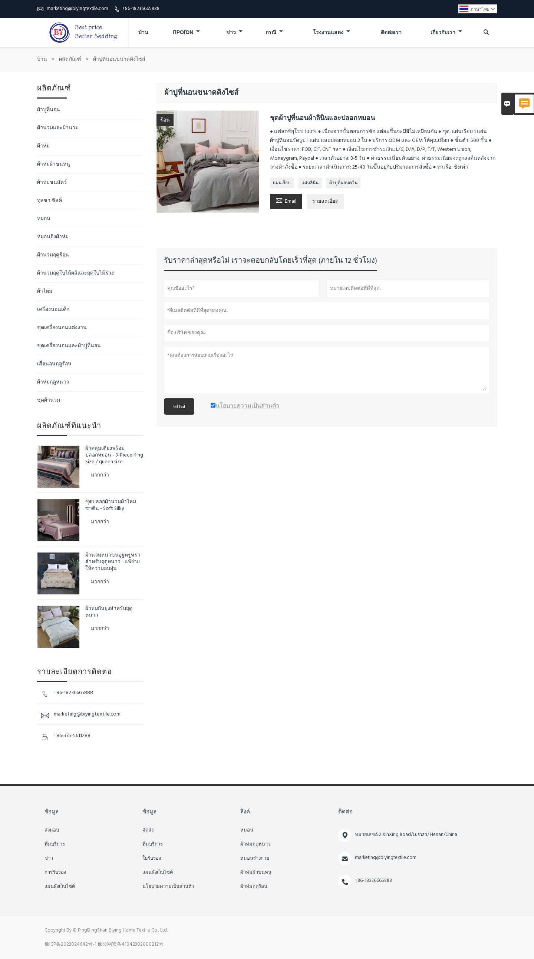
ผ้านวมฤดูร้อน (53, 255)
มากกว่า (100, 475)
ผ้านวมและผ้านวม (58, 128)
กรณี (274, 33)
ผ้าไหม (44, 291)
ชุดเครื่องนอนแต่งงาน (62, 327)
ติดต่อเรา (391, 33)
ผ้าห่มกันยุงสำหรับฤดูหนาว (108, 612)
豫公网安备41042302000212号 (131, 944)
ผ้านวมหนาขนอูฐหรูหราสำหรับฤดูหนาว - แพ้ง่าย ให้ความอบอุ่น (112, 562)
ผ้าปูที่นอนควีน (343, 183)
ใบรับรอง (151, 858)
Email (286, 201)
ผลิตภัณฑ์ (70, 59)
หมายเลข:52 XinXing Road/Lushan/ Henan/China (406, 835)
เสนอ (179, 406)
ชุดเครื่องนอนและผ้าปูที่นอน (69, 346)
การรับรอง (55, 872)
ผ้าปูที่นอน (48, 110)
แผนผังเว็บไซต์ (59, 886)
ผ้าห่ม (43, 146)
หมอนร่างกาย (254, 858)
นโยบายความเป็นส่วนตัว (168, 886)
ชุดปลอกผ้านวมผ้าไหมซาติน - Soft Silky (110, 505)
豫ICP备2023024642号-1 (70, 944)
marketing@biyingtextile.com (77, 9)
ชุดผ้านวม (48, 400)
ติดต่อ (345, 811)
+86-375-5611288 (72, 735)
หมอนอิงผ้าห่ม (53, 237)
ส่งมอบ (51, 830)
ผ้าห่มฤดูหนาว (53, 382)
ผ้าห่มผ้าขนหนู (53, 164)
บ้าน (143, 33)
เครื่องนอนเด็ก (53, 309)
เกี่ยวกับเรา (446, 33)
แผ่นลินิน (310, 183)
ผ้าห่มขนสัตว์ (52, 182)
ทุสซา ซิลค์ (49, 200)
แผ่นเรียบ (282, 183)
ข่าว (234, 33)
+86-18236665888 (140, 9)
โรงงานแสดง (331, 33)
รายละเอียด (325, 201)
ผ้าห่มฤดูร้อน (253, 886)
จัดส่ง (148, 830)
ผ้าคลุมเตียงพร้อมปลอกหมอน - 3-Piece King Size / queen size (114, 455)
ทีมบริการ (54, 844)
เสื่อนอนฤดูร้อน (54, 364)
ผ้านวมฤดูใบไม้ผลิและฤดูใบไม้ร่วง (75, 273)
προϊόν (186, 33)
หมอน (43, 219)
